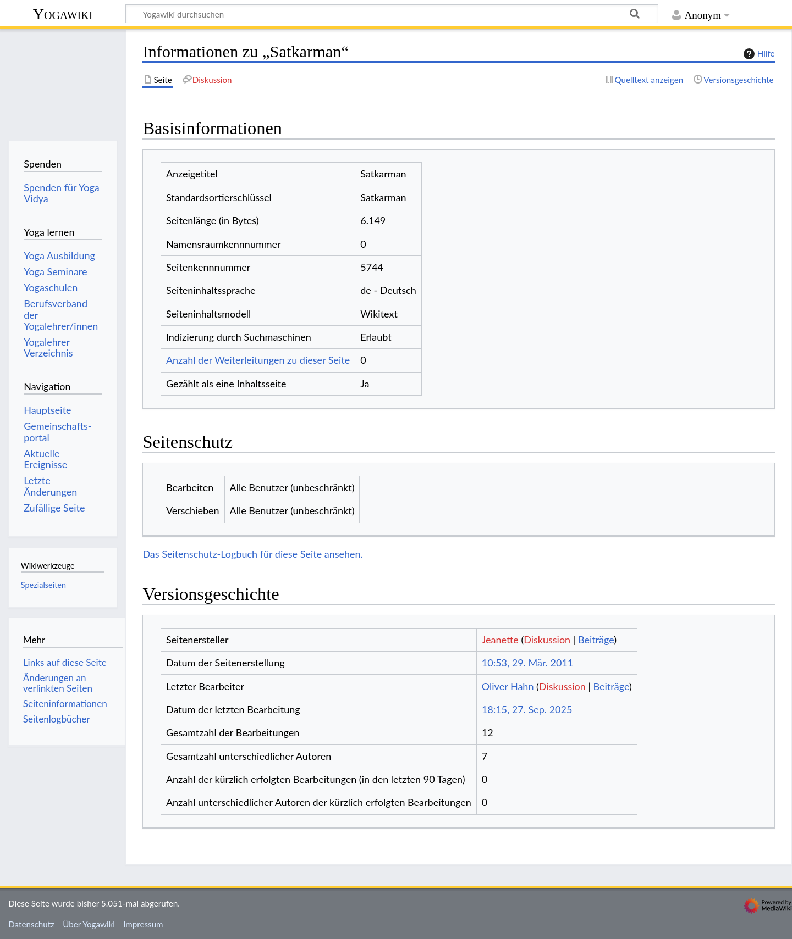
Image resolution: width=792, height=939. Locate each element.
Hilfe (758, 53)
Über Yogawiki (89, 924)
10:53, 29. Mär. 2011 (528, 663)
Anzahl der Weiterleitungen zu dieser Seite (258, 360)
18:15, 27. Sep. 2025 (527, 709)
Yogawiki (63, 14)
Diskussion (547, 640)
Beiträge (596, 640)
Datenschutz (31, 924)
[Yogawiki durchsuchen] (392, 14)
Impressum (143, 924)
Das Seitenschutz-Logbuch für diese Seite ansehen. (252, 554)
